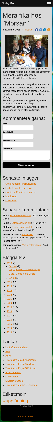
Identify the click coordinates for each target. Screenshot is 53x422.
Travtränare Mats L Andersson (20, 360)
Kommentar (7, 149)
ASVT (8, 355)
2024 (9, 286)
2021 (9, 299)
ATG (7, 351)
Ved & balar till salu (31, 245)
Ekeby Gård (8, 3)
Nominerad (10, 196)
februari (13, 266)
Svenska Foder (13, 372)
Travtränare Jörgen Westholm (20, 364)
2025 (9, 282)
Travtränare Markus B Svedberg (21, 385)
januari (12, 278)
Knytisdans (10, 200)
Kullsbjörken (11, 376)
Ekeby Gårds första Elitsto (18, 188)
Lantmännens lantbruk (16, 347)
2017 (9, 315)
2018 (9, 311)
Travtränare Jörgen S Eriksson (20, 368)
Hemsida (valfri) (9, 140)
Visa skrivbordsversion (26, 416)
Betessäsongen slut (21, 223)
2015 (9, 324)
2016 (9, 320)
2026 (9, 263)
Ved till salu (27, 234)
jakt (4, 402)
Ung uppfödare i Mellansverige (20, 184)
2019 (9, 307)
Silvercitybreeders (14, 381)
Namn (5, 124)
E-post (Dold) (8, 132)
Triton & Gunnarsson (20, 215)
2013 (9, 332)
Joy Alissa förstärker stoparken (20, 192)
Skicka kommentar (26, 165)
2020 (9, 303)
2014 (9, 328)
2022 (9, 295)
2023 (9, 290)
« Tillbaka (27, 29)
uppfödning (17, 400)
